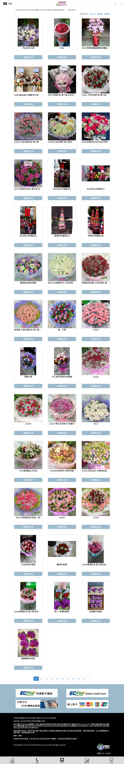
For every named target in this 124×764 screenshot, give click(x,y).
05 (57, 678)
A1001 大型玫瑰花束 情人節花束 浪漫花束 (100, 94)
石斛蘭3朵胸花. (96, 611)
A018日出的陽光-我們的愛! (62, 470)
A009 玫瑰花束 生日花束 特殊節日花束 (99, 141)
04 (52, 678)
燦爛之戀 (28, 376)
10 (84, 678)
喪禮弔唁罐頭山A (62, 235)
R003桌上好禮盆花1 (96, 188)
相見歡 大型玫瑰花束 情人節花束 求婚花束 (33, 329)
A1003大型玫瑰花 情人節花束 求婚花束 (65, 141)
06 (62, 678)
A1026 (96, 376)
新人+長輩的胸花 (62, 611)
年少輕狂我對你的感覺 (62, 376)
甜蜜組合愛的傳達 (28, 282)
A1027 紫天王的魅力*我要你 (62, 423)
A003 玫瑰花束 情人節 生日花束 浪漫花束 (66, 94)
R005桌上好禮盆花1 (28, 235)
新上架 (93, 14)
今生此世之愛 (28, 47)
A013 (96, 423)
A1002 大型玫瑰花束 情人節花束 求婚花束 (32, 141)
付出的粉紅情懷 (28, 564)
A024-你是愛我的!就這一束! (28, 517)
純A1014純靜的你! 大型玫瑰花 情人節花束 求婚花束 (71, 282)
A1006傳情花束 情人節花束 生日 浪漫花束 (32, 611)
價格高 (100, 14)
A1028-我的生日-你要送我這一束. (97, 470)
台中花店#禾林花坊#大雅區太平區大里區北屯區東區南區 (40, 9)
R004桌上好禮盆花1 (62, 188)
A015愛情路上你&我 (28, 470)
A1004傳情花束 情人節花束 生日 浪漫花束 (100, 564)
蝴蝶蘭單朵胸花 (28, 658)
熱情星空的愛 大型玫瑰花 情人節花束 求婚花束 (102, 282)
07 (68, 678)
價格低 (107, 14)
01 (36, 678)
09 (78, 678)
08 (73, 678)
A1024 (28, 423)
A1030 (96, 517)
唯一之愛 (62, 329)
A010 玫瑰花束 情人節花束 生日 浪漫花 (31, 188)
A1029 (62, 517)
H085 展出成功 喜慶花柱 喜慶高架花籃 (31, 94)
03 (47, 678)
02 (41, 678)
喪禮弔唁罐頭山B (96, 235)
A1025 (96, 329)
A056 (62, 47)
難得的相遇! (62, 564)
